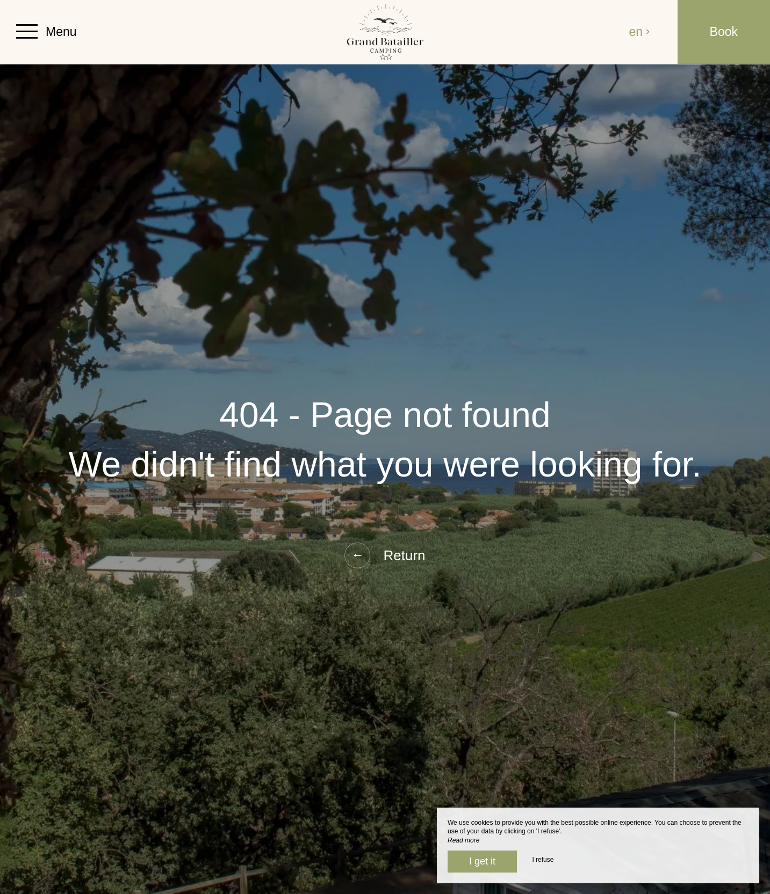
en (640, 32)
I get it (482, 861)
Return (384, 555)
